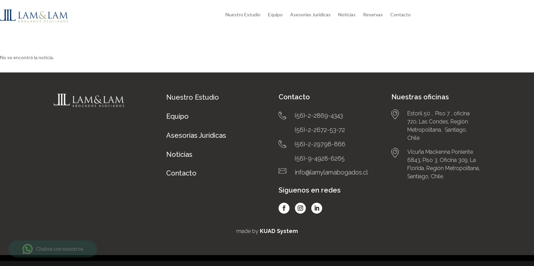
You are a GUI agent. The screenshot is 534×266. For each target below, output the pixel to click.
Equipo (275, 14)
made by (267, 221)
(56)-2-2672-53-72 (320, 119)
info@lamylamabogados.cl (331, 162)
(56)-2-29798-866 (320, 134)
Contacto (400, 14)
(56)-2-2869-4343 (319, 105)
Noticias (347, 14)
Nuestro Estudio (243, 14)
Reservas (373, 14)
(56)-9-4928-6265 (320, 148)
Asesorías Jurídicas (310, 14)
